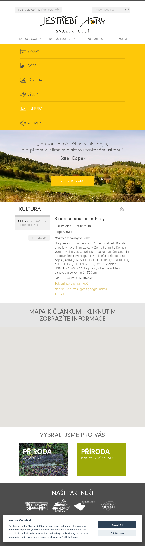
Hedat (127, 10)
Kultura (34, 108)
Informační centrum (59, 39)
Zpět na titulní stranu (72, 24)
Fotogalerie (95, 39)
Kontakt (123, 39)
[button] (71, 384)
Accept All (117, 525)
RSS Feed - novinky (122, 208)
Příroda (34, 80)
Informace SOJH (27, 39)
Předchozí (12, 459)
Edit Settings (117, 533)
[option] (44, 459)
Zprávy (33, 51)
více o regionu (72, 181)
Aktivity (34, 123)
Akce (31, 65)
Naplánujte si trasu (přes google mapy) (81, 289)
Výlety (33, 94)
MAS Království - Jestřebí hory (35, 9)
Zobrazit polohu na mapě (72, 283)
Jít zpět (42, 237)
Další (133, 459)
